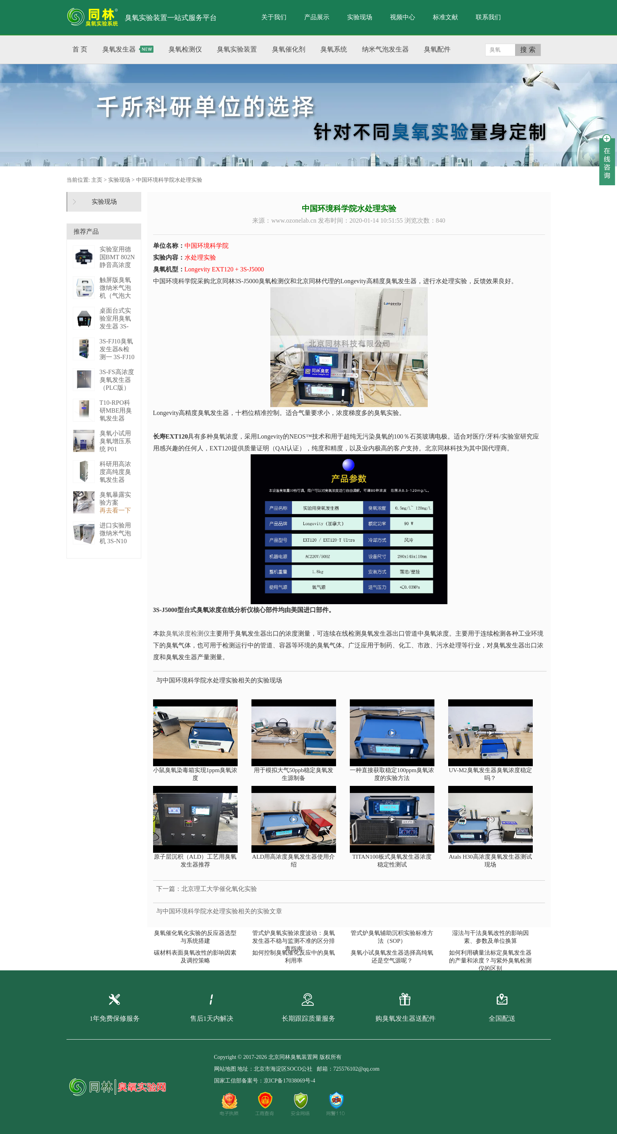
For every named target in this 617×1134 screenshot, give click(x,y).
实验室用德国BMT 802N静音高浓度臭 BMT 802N (117, 265)
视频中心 (402, 17)
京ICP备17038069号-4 (289, 1081)
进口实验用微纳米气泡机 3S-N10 (115, 533)
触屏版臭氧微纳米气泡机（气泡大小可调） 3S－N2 (116, 296)
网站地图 (225, 1069)
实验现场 (359, 17)
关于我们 (273, 17)
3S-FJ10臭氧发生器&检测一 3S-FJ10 (117, 349)
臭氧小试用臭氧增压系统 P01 (115, 441)
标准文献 (445, 17)
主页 (96, 180)
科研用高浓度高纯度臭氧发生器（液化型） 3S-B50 (115, 480)
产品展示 (316, 17)
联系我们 (488, 17)
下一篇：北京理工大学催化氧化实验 (206, 888)
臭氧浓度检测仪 (188, 633)
